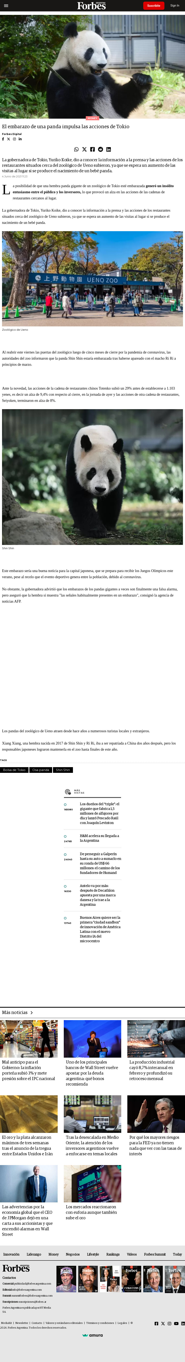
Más (97, 791)
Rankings (113, 1254)
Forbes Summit (155, 1254)
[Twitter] (163, 1324)
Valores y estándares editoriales (64, 1323)
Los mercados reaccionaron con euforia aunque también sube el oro (91, 1212)
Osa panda (40, 770)
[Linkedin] (183, 1324)
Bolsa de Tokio (14, 770)
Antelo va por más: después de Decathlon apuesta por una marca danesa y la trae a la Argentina (98, 895)
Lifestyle (93, 1254)
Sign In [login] (175, 5)
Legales (122, 1323)
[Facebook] (156, 1324)
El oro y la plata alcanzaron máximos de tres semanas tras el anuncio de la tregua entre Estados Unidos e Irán (27, 1146)
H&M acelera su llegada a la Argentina (99, 838)
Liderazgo (34, 1254)
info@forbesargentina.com (27, 1290)
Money (53, 1254)
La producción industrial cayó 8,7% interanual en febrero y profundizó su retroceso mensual (152, 1070)
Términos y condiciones (100, 1323)
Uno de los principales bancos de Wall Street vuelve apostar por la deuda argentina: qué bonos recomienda (92, 1073)
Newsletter (21, 1323)
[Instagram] (169, 1324)
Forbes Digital (12, 134)
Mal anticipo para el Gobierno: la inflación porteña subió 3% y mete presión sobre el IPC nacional (28, 1070)
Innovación (11, 1254)
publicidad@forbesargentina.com (32, 1283)
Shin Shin (63, 770)
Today (177, 1254)
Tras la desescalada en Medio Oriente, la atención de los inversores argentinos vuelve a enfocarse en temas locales (92, 1146)
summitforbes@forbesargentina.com (32, 1296)
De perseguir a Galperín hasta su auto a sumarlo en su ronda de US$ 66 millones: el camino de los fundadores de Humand (100, 864)
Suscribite (153, 5)
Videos (132, 1254)
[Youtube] (176, 1324)
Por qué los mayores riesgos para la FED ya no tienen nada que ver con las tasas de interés (155, 1146)
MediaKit (6, 1323)
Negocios (73, 1254)
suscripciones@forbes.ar (32, 1302)
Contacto (37, 1323)
